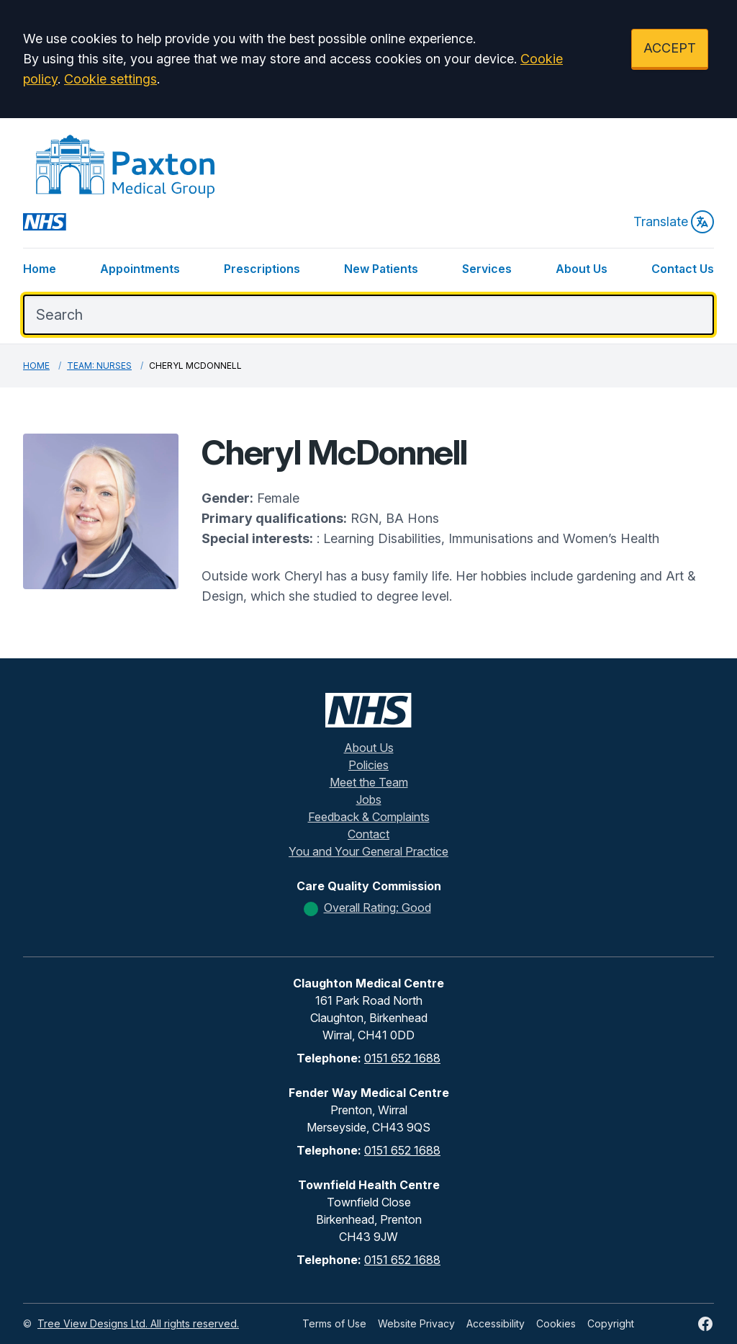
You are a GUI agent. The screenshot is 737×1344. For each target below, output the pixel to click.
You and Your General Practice (368, 851)
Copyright (610, 1323)
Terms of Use (334, 1323)
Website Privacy (416, 1323)
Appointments (140, 268)
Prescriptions (262, 268)
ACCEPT (669, 47)
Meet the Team (369, 782)
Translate (673, 221)
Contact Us (682, 268)
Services (487, 268)
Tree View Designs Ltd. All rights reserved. (138, 1323)
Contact (368, 834)
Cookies (556, 1323)
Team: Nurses (99, 365)
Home (39, 268)
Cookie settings (110, 78)
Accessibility (495, 1323)
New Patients (381, 268)
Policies (368, 765)
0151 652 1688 (402, 1058)
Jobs (368, 799)
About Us (581, 268)
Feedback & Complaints (369, 817)
